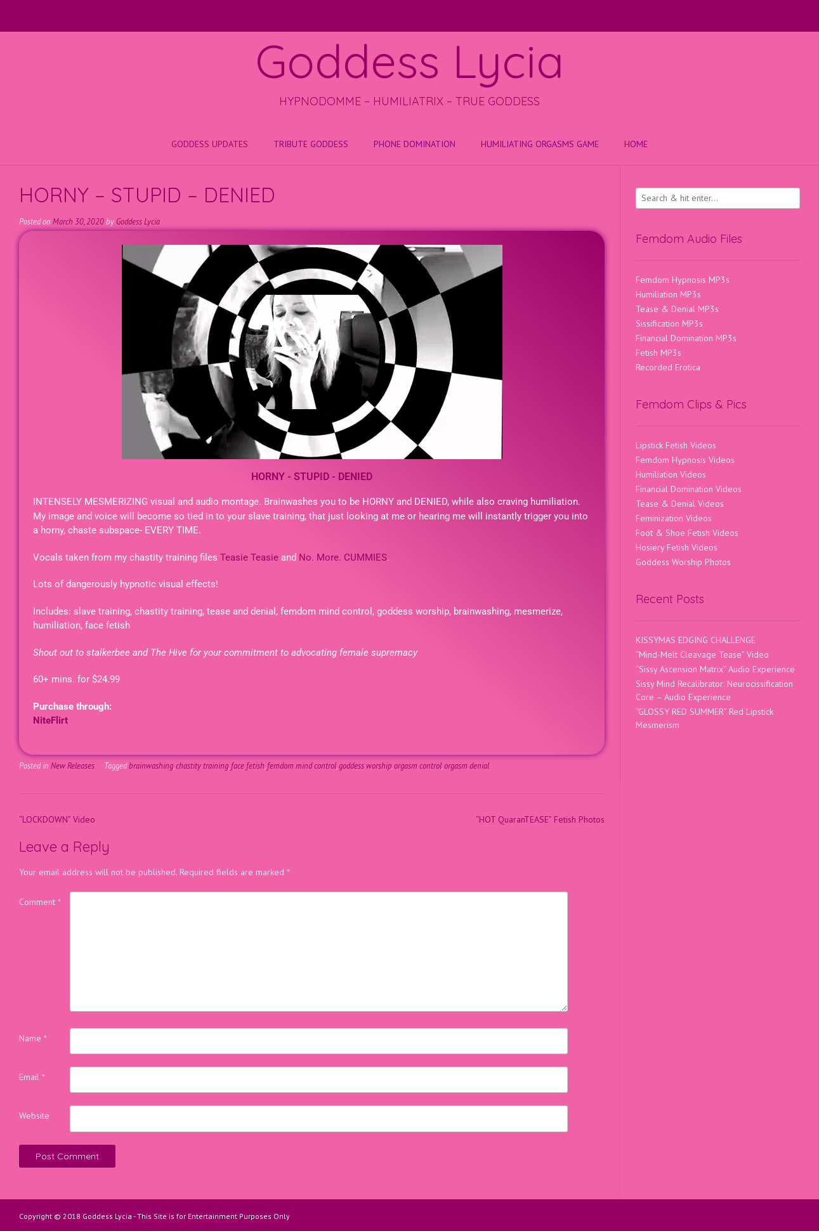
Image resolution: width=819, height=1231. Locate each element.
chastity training (202, 765)
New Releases (73, 765)
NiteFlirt (50, 720)
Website (34, 1115)
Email (32, 1077)
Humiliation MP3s (668, 294)
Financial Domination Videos (689, 489)
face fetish (248, 765)
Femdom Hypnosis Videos (685, 460)
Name (33, 1038)
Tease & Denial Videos (680, 503)
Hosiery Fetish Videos (676, 547)
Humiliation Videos (671, 474)
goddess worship (365, 765)
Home (636, 144)
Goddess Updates (209, 144)
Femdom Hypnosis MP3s (683, 279)
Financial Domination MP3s (686, 338)
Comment (40, 902)
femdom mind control (301, 765)
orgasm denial (466, 765)
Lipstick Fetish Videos (676, 445)
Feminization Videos (674, 518)
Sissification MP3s (669, 323)
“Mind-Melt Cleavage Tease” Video (702, 654)
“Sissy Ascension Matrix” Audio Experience (715, 669)
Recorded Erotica (668, 367)
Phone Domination (414, 144)
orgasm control (418, 765)
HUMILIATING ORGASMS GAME (540, 144)
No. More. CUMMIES (343, 557)
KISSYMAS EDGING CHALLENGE (696, 640)
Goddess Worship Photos (683, 562)
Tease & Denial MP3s (677, 309)
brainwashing (151, 765)
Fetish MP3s (658, 352)
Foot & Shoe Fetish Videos (687, 532)
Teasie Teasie (249, 557)
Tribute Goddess (310, 144)
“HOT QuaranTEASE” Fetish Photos (540, 819)
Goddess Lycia (410, 61)
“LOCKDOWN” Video (57, 819)
